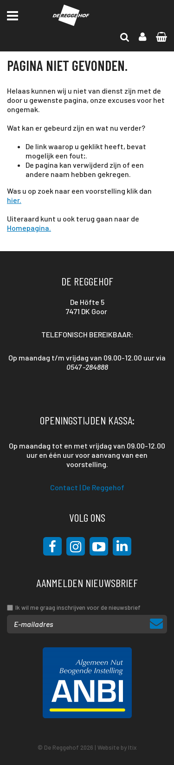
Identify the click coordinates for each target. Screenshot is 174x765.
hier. (14, 200)
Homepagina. (29, 227)
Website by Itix (116, 747)
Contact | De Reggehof (87, 487)
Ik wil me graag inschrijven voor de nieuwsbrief (78, 607)
